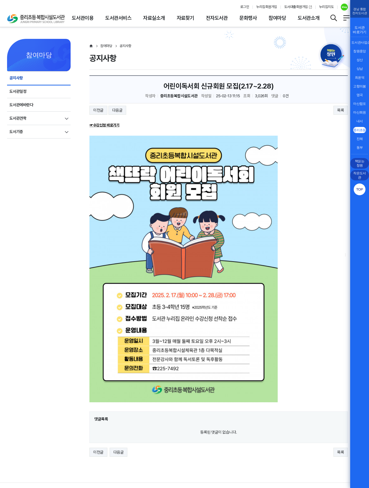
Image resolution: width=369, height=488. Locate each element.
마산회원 (359, 112)
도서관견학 (17, 118)
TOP (359, 189)
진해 (360, 139)
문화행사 (248, 18)
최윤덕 (359, 77)
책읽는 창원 (359, 163)
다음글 (117, 110)
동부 (360, 147)
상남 (360, 68)
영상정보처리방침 (55, 443)
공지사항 (16, 78)
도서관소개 (308, 18)
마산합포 (359, 104)
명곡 (360, 95)
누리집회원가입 (266, 7)
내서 (360, 121)
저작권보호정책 (88, 443)
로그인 (244, 7)
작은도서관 (359, 175)
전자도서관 (217, 18)
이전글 (98, 110)
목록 (340, 110)
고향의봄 (359, 86)
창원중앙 (359, 51)
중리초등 (359, 130)
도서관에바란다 (21, 104)
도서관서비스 (118, 18)
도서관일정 (17, 91)
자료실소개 (154, 18)
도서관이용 (82, 18)
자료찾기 (185, 18)
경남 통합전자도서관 (359, 11)
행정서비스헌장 (120, 443)
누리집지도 (326, 7)
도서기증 (16, 131)
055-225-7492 (127, 458)
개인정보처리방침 (20, 443)
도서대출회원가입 (296, 7)
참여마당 (277, 18)
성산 (360, 60)
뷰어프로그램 (181, 443)
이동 (341, 430)
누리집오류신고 (151, 443)
